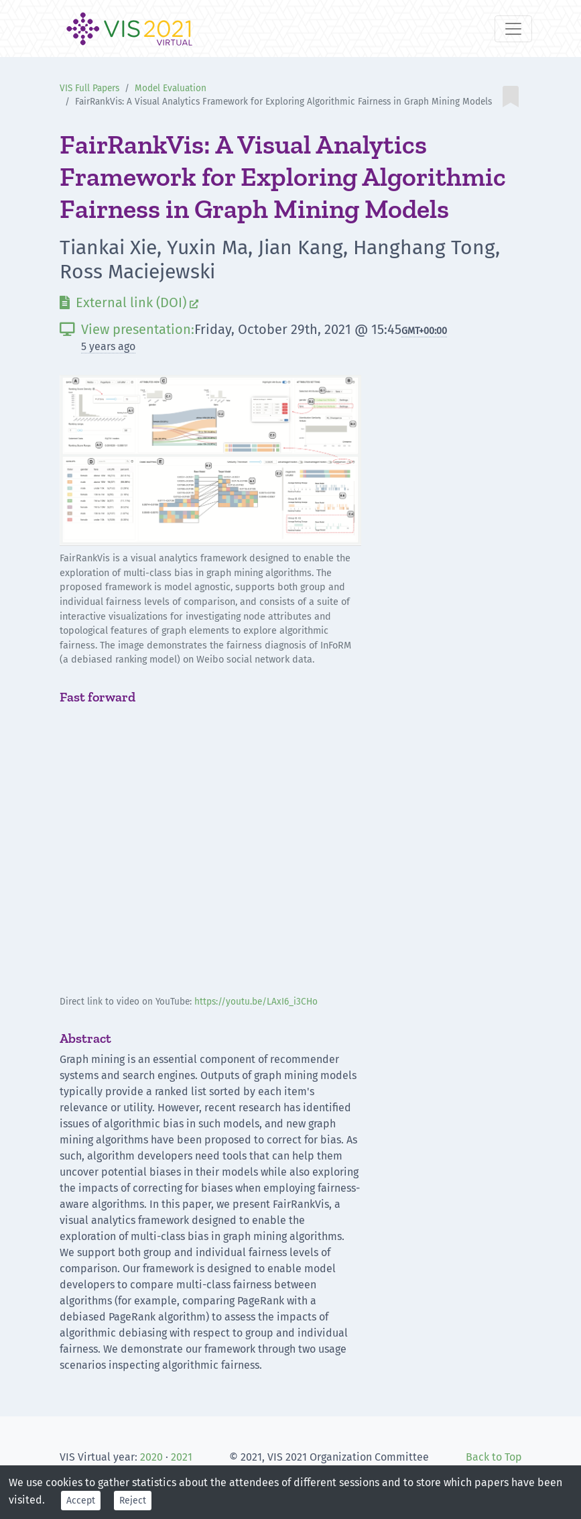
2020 (151, 1457)
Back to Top (494, 1457)
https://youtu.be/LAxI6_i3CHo (256, 1001)
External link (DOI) (129, 302)
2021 (181, 1457)
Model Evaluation (170, 88)
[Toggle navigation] (513, 28)
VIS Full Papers (89, 88)
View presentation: (127, 329)
